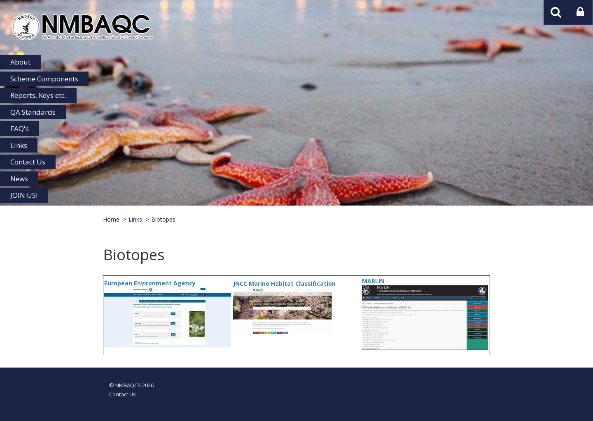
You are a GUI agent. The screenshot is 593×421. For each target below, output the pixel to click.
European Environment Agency (150, 283)
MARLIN (373, 281)
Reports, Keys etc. (38, 95)
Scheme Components (44, 78)
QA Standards (33, 112)
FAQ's (19, 128)
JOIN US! (23, 195)
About (20, 62)
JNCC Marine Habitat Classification (284, 283)
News (19, 178)
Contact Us (27, 162)
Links (18, 145)
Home (111, 219)
